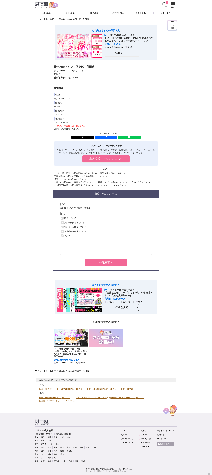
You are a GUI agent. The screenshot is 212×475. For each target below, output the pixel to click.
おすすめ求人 (118, 13)
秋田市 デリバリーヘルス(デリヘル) (127, 397)
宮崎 (70, 461)
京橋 (130, 47)
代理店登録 (145, 443)
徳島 (36, 458)
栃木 (36, 441)
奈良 (55, 451)
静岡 (43, 447)
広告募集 (142, 431)
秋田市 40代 (91, 389)
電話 (172, 28)
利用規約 (124, 435)
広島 (36, 454)
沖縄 (83, 461)
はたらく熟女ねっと (106, 471)
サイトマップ (162, 439)
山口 (43, 454)
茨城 (43, 441)
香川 (43, 458)
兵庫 (43, 451)
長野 (62, 447)
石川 (75, 447)
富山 (68, 447)
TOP (37, 19)
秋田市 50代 (108, 389)
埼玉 (57, 444)
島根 (55, 454)
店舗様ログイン (166, 444)
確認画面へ (106, 262)
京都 (49, 451)
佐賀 (43, 461)
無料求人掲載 (146, 439)
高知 (55, 458)
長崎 (49, 461)
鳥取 (49, 454)
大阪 (36, 451)
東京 (36, 444)
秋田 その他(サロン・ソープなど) (91, 397)
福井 (81, 447)
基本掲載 (144, 435)
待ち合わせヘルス (116, 47)
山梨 (49, 447)
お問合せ (160, 435)
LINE (129, 137)
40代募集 (47, 13)
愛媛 (49, 458)
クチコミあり (142, 13)
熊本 (76, 461)
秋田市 (53, 19)
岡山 (62, 454)
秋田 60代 (75, 389)
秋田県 (45, 19)
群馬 (49, 441)
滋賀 (62, 451)
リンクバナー (144, 447)
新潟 (55, 447)
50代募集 (70, 13)
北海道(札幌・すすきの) (44, 434)
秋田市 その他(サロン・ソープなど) (55, 401)
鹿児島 (56, 461)
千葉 (51, 444)
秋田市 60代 (125, 389)
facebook (106, 137)
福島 (68, 437)
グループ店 (165, 13)
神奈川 (43, 444)
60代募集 (94, 13)
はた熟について (127, 439)
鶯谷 (140, 302)
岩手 (43, 437)
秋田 (55, 437)
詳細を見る (122, 52)
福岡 (36, 461)
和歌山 (69, 451)
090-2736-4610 (61, 123)
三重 (94, 447)
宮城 (49, 437)
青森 (36, 437)
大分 (64, 461)
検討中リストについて (165, 431)
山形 (62, 437)
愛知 (36, 447)
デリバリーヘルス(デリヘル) (68, 70)
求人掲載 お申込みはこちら (106, 158)
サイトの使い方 (127, 443)
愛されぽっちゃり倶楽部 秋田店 (74, 19)
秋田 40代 (44, 389)
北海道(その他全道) (63, 434)
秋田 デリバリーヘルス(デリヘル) (54, 397)
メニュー (172, 5)
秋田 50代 (60, 389)
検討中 (165, 4)
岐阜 (87, 447)
